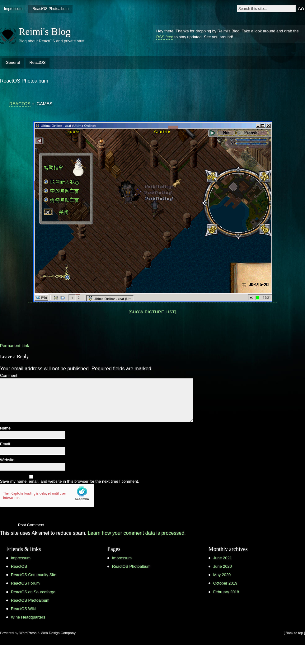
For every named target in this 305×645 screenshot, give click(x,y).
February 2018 (226, 592)
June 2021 (222, 558)
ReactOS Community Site (33, 574)
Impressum (13, 9)
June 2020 (222, 566)
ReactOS (38, 62)
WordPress (27, 633)
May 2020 (222, 574)
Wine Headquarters (28, 617)
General (13, 62)
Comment (8, 376)
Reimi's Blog (45, 31)
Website (7, 460)
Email (5, 444)
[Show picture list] (152, 312)
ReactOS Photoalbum (50, 9)
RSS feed (164, 37)
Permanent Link (14, 345)
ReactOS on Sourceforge (33, 592)
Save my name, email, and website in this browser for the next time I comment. (69, 482)
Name (5, 428)
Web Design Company (58, 633)
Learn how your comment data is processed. (137, 533)
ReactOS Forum (25, 583)
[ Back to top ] (294, 633)
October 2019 (225, 583)
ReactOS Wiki (23, 608)
